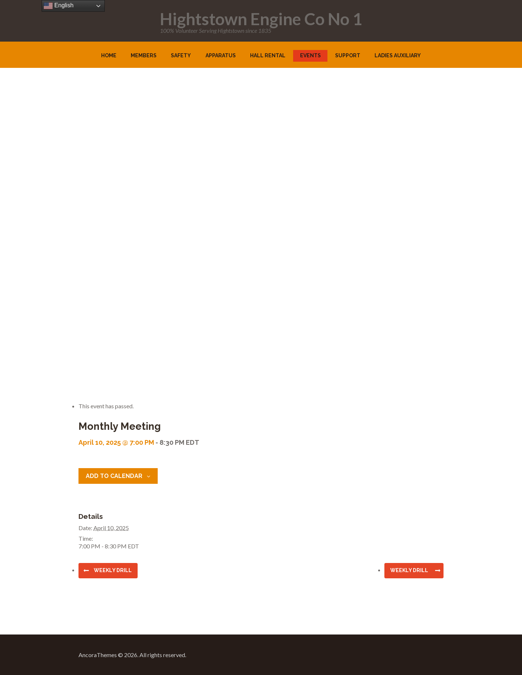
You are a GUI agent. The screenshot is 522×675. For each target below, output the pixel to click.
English (58, 5)
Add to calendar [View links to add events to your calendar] (114, 475)
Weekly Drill (113, 570)
